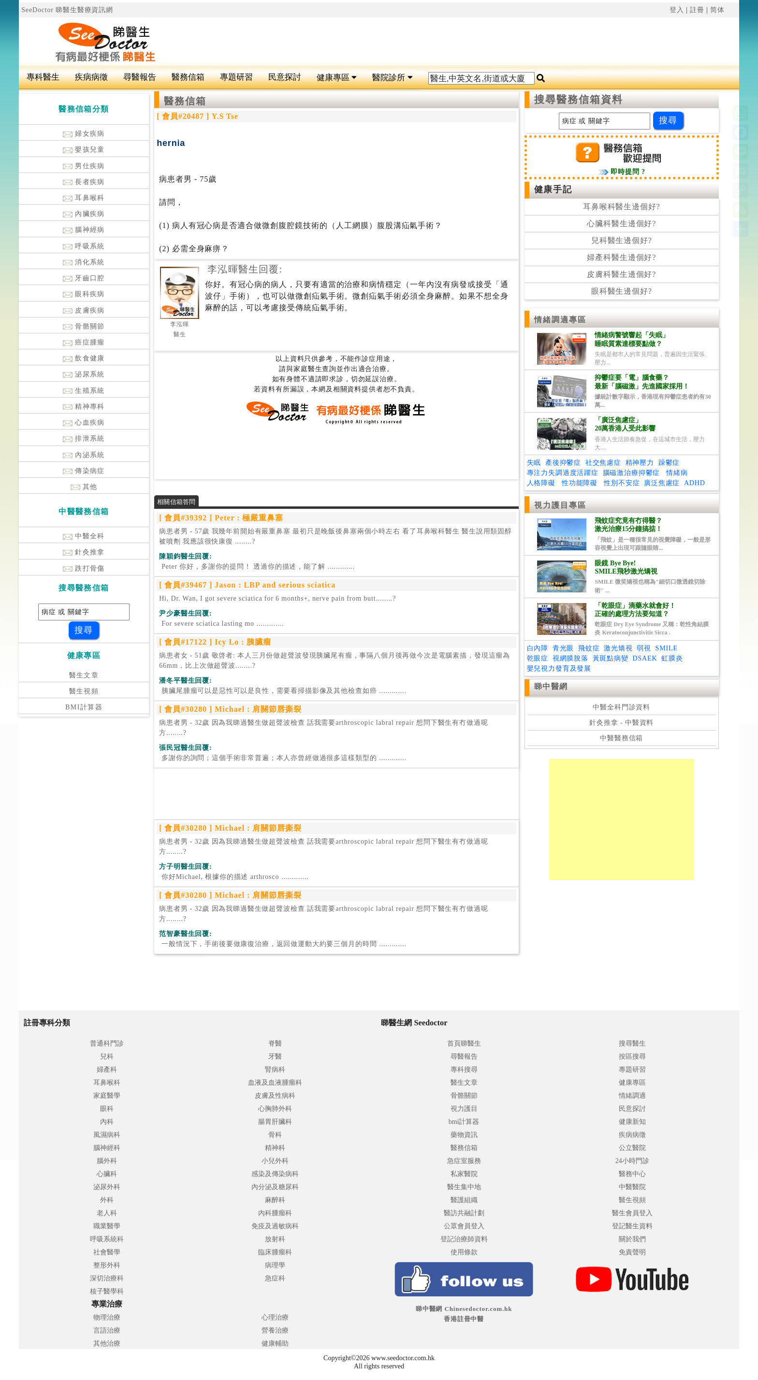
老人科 (107, 1213)
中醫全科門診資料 (621, 707)
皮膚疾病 (84, 310)
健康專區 (337, 77)
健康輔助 (275, 1343)
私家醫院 (464, 1174)
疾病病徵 (91, 77)
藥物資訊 (464, 1134)
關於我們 (632, 1239)
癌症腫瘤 (84, 342)
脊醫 (275, 1043)
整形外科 (106, 1265)
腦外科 (107, 1160)
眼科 (107, 1108)
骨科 (275, 1134)
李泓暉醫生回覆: (244, 269)
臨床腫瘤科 (275, 1252)
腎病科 (275, 1069)
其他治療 (106, 1343)
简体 (717, 10)
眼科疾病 (84, 294)
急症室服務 (464, 1160)
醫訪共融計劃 (464, 1213)
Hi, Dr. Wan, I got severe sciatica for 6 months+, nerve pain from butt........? (277, 598)
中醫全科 (84, 536)
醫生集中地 (464, 1187)
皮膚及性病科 (275, 1095)
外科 (107, 1200)
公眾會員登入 (464, 1226)
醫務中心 (632, 1174)
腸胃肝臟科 (275, 1121)
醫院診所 (392, 77)
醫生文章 (84, 675)
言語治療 (106, 1330)
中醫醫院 (632, 1187)
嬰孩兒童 (84, 149)
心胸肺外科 (275, 1108)
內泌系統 (84, 455)
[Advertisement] (439, 41)
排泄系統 (84, 438)
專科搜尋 (464, 1069)
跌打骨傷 (84, 568)
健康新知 (632, 1121)
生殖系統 (84, 390)
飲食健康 (84, 358)
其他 (84, 486)
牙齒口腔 (84, 278)
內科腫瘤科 (275, 1213)
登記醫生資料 (632, 1226)
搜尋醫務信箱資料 (579, 99)
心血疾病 (84, 422)
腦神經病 (84, 229)
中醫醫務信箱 (621, 738)
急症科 (275, 1278)
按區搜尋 (632, 1056)
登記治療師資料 (464, 1239)
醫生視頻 (84, 691)
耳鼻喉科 (84, 197)
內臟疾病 (84, 213)
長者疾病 (84, 182)
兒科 (107, 1056)
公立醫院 (632, 1147)
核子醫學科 (107, 1291)
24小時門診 (632, 1160)
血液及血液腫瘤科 (275, 1082)
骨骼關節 (84, 326)
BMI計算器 (83, 707)
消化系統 (84, 262)
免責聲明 (632, 1252)
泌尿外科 (106, 1187)
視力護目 (464, 1108)
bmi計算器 (464, 1121)
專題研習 (236, 77)
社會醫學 (106, 1252)
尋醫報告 (139, 77)
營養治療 (275, 1330)
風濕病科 (106, 1134)
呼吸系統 (84, 246)
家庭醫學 (106, 1095)
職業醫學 (106, 1226)
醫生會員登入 (632, 1213)
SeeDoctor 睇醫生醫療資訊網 (67, 10)
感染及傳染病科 (275, 1174)
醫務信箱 (188, 77)
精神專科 (84, 406)
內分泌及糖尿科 (275, 1187)
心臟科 (107, 1174)
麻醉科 (275, 1200)
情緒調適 (632, 1095)
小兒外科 (275, 1160)
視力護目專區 (560, 505)
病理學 (275, 1265)
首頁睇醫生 (464, 1043)
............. (257, 567)
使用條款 (464, 1252)
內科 (107, 1121)
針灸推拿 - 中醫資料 (621, 722)
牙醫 (275, 1056)
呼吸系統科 (107, 1239)
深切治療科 (107, 1278)
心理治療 (275, 1317)
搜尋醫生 (632, 1043)
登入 (677, 10)
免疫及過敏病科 (275, 1226)
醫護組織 (464, 1200)
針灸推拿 (84, 552)
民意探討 (284, 77)
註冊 (697, 10)
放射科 (275, 1239)
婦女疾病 (84, 133)
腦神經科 (106, 1147)
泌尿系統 (84, 374)
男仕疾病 (84, 166)
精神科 (275, 1147)
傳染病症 (84, 470)
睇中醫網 (551, 686)
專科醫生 (43, 77)
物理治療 (106, 1317)
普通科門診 (107, 1043)
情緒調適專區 (560, 320)
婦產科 (107, 1069)
